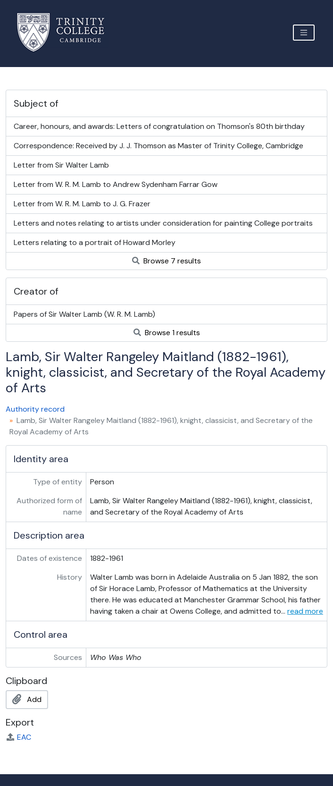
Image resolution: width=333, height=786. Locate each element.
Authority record (35, 409)
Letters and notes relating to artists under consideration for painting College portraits (163, 223)
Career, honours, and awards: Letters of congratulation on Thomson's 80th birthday (159, 126)
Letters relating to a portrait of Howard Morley (94, 242)
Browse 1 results (166, 333)
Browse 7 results (166, 261)
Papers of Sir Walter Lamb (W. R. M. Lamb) (84, 314)
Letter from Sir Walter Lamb (61, 165)
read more (305, 611)
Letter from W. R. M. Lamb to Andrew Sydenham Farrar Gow (115, 184)
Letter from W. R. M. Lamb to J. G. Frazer (82, 204)
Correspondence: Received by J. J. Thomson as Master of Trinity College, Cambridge (158, 146)
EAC (18, 737)
